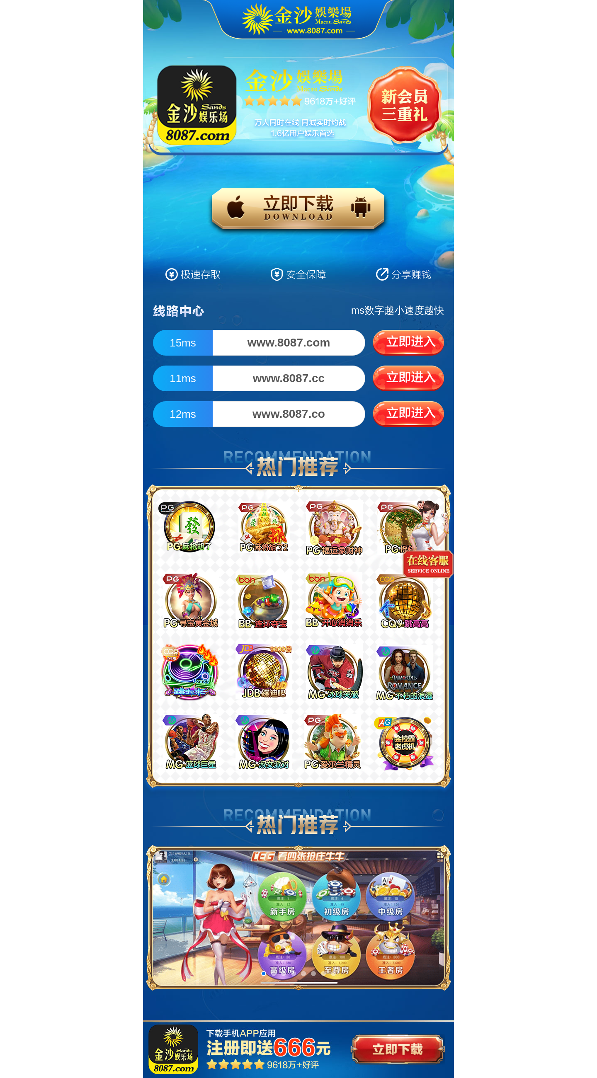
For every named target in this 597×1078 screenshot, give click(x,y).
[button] (263, 973)
